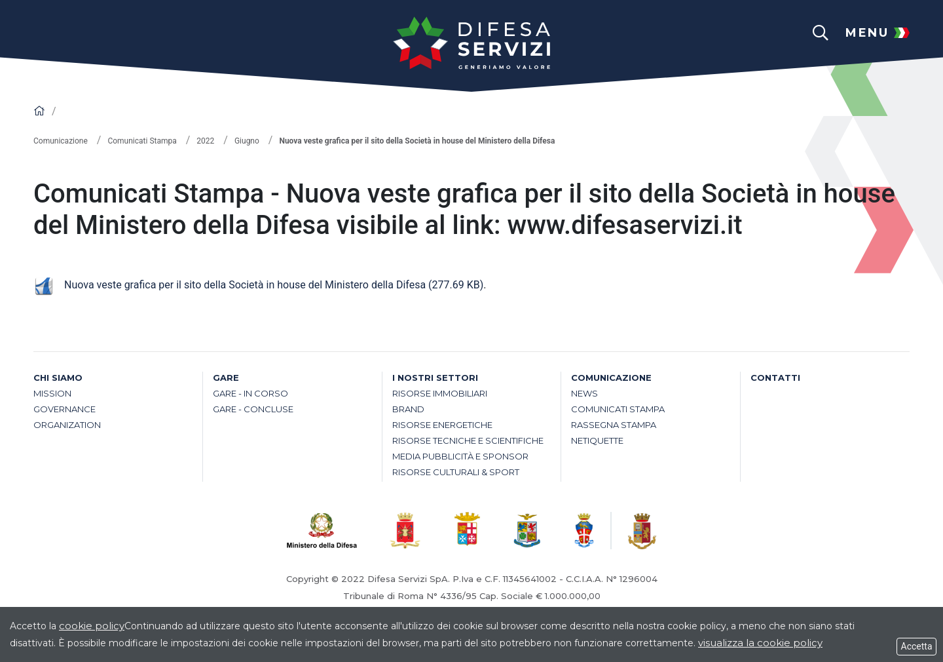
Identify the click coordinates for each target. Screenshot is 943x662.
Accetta (916, 646)
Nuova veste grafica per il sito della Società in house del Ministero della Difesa (258, 285)
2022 (205, 141)
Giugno (246, 141)
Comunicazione (60, 141)
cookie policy (91, 625)
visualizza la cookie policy (760, 642)
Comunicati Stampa (141, 141)
